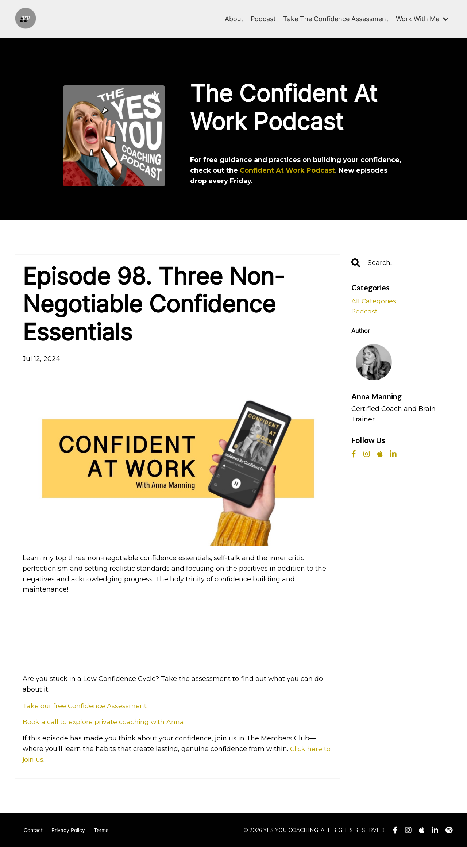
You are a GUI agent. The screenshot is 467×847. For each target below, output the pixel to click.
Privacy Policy (68, 830)
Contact (33, 830)
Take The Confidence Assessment (336, 18)
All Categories (374, 301)
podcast (364, 312)
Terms (101, 830)
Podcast (263, 18)
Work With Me (422, 18)
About (234, 18)
